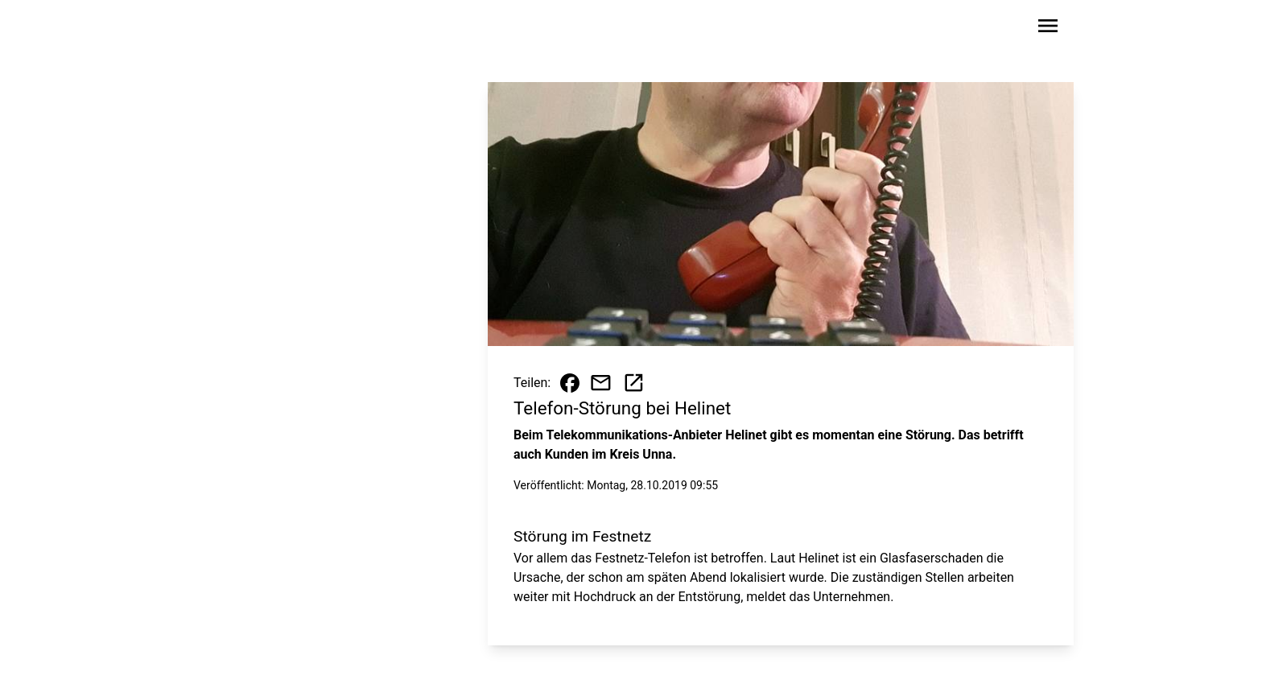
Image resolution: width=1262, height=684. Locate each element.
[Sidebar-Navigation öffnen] (1048, 28)
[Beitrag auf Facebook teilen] (569, 383)
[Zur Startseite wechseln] (239, 29)
